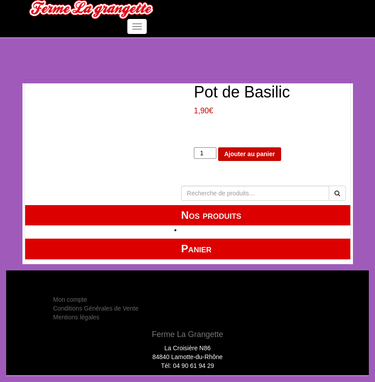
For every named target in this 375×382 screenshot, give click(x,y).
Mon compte (70, 299)
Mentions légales (76, 317)
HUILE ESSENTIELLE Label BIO (226, 229)
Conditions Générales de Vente (96, 308)
